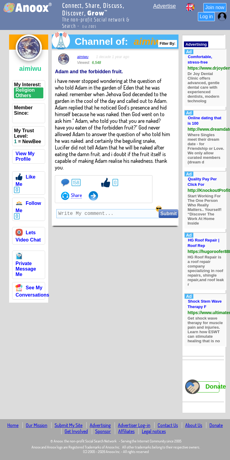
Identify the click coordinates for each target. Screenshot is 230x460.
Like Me (25, 180)
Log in (206, 16)
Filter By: (167, 43)
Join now (214, 7)
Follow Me (28, 207)
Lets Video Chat (28, 236)
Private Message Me (25, 266)
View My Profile (25, 156)
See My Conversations (32, 291)
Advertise (164, 6)
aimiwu (82, 57)
